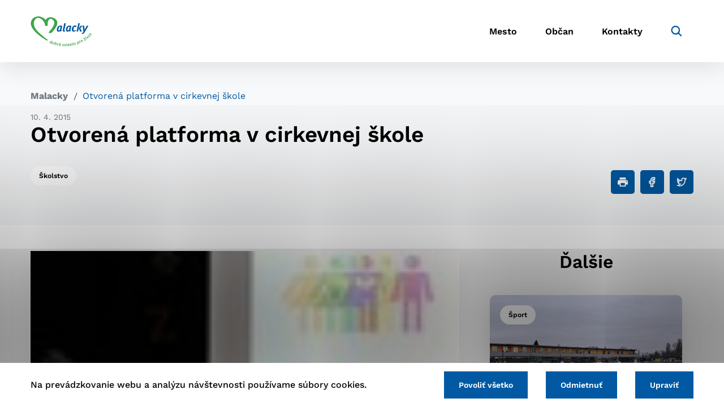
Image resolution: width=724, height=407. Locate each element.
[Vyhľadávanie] (676, 31)
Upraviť (664, 384)
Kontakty (622, 31)
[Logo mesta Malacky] (61, 31)
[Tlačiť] (623, 182)
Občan (559, 31)
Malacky (49, 95)
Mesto (503, 31)
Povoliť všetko (486, 384)
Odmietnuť (581, 384)
